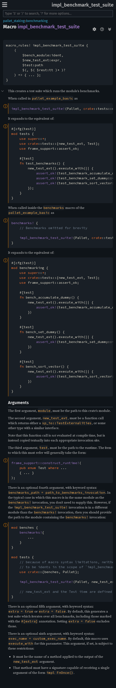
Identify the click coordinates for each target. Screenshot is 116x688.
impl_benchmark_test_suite (83, 5)
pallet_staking (13, 21)
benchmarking (37, 21)
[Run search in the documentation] (58, 13)
